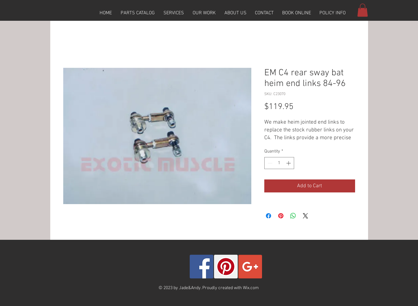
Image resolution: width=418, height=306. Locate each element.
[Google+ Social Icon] (250, 266)
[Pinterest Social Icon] (226, 266)
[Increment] (289, 163)
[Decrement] (269, 163)
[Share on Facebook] (268, 216)
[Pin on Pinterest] (281, 216)
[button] (137, 13)
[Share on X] (305, 216)
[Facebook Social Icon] (201, 266)
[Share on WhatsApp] (293, 216)
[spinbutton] (279, 163)
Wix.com (251, 288)
